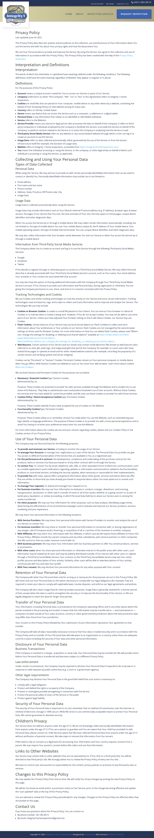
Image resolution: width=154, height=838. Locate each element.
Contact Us (123, 4)
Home (68, 14)
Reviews (110, 4)
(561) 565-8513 (142, 2)
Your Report (97, 4)
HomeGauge (89, 834)
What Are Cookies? (24, 367)
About (80, 14)
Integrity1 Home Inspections (58, 834)
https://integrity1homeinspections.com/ (99, 147)
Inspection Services (100, 14)
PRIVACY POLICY (116, 834)
